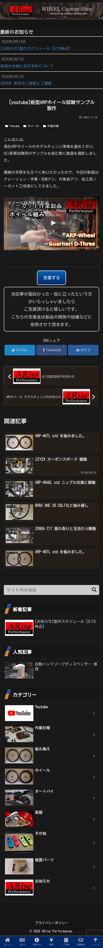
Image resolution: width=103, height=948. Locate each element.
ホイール (31, 126)
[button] (94, 590)
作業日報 (51, 126)
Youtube (12, 126)
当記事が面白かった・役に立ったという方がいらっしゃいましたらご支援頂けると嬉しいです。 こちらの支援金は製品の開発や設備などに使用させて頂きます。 (51, 309)
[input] (51, 590)
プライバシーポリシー (51, 923)
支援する (51, 277)
